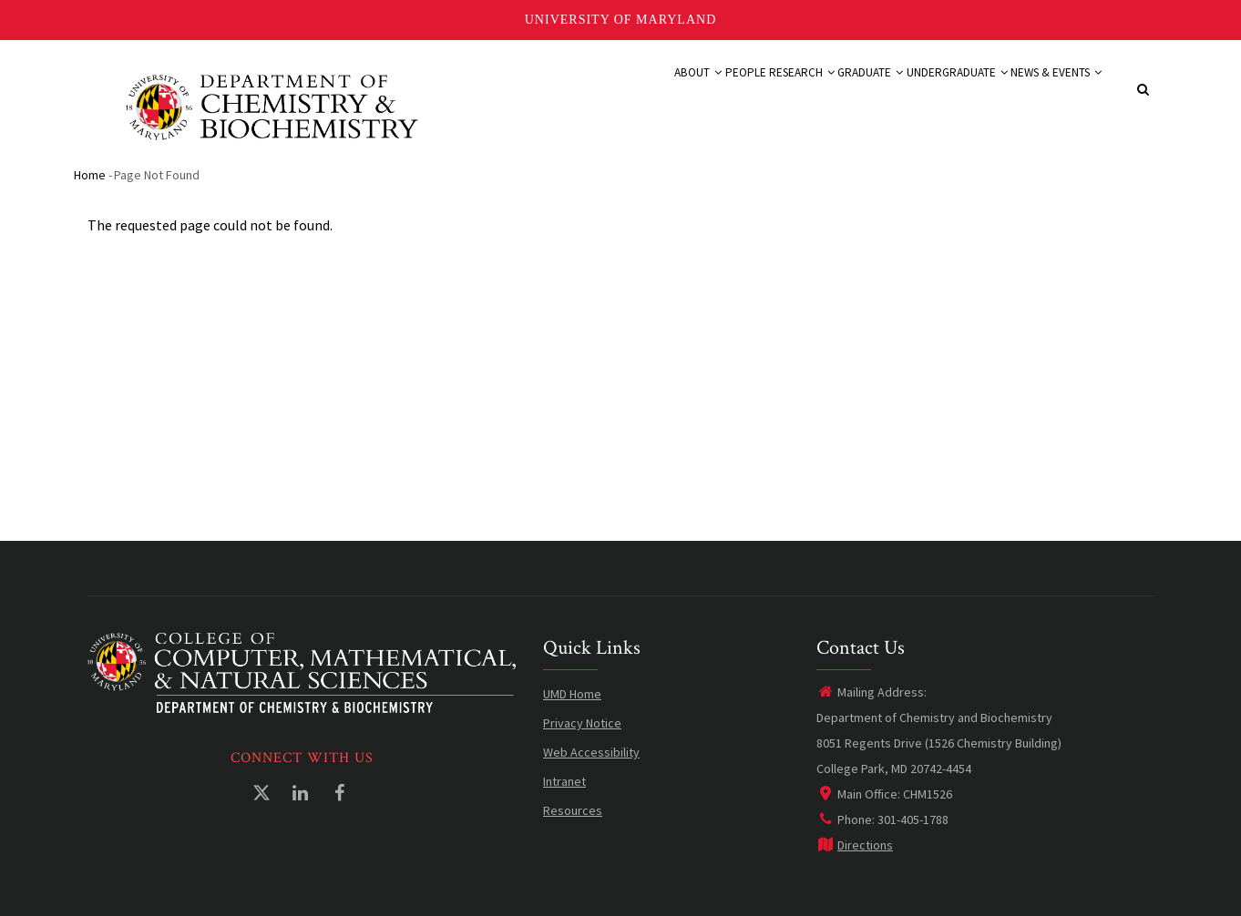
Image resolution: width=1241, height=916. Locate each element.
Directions (854, 845)
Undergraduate (927, 93)
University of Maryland (621, 19)
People (661, 93)
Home (90, 175)
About (596, 93)
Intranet (564, 781)
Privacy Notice (582, 723)
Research (734, 93)
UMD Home (572, 694)
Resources (572, 810)
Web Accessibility (591, 752)
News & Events (1046, 93)
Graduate (821, 93)
